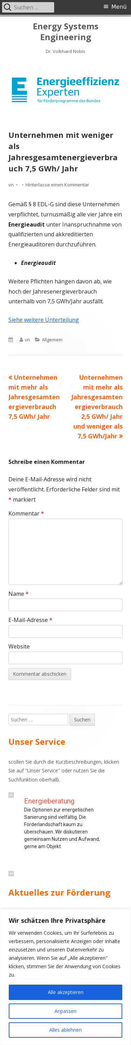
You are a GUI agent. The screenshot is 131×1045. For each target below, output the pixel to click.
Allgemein (52, 339)
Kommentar (26, 513)
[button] (11, 795)
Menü (119, 6)
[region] (65, 90)
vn (11, 184)
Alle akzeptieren (65, 992)
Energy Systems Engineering (66, 32)
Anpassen (65, 1011)
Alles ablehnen (65, 1030)
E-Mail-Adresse (30, 620)
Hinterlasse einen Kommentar (57, 184)
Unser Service (42, 770)
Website (19, 646)
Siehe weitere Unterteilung (43, 320)
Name (18, 594)
